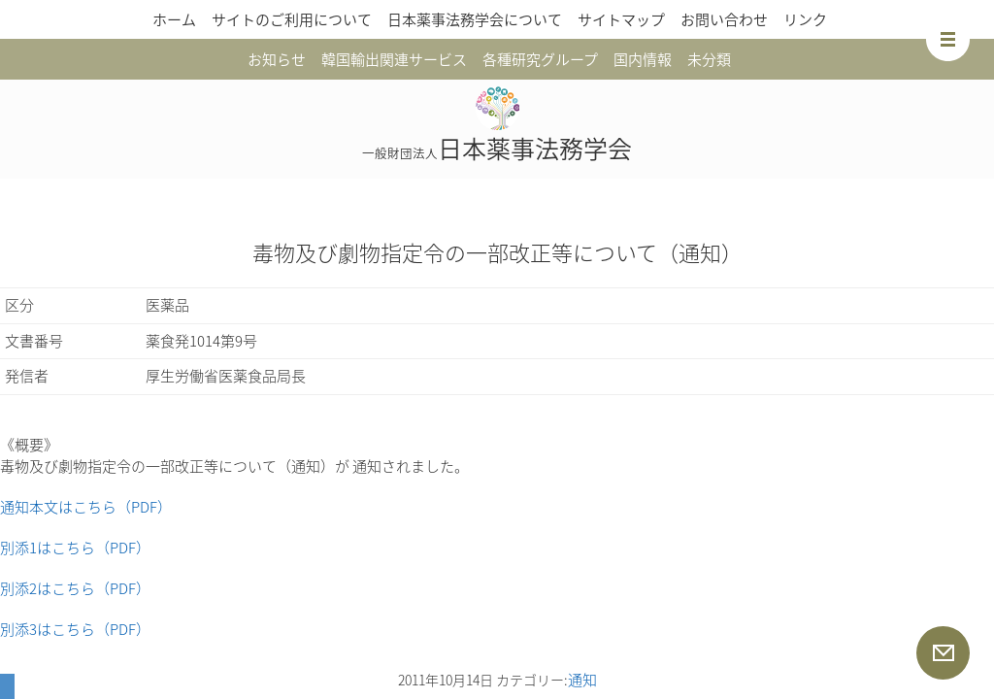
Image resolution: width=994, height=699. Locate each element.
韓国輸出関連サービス (394, 59)
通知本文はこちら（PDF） (86, 506)
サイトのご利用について (292, 19)
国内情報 (642, 59)
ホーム (174, 19)
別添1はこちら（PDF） (75, 547)
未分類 (709, 59)
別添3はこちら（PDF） (75, 629)
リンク (805, 19)
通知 (582, 679)
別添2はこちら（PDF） (75, 588)
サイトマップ (621, 19)
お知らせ (277, 59)
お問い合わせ (724, 19)
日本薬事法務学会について (474, 19)
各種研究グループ (540, 59)
